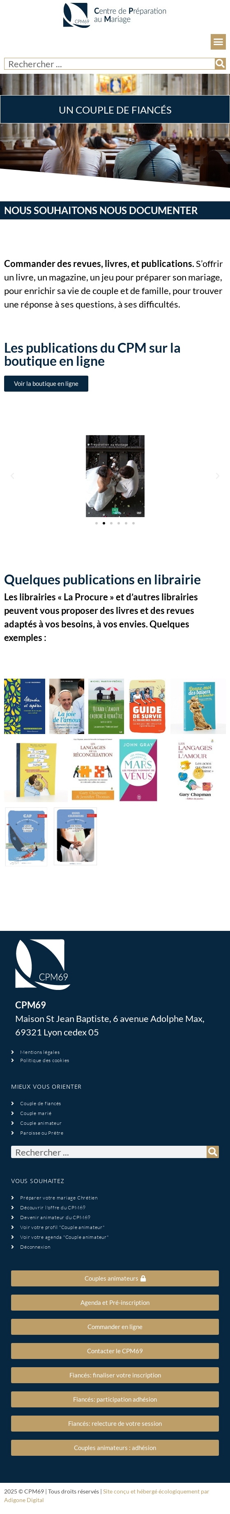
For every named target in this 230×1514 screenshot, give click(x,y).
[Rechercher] (220, 63)
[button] (218, 42)
